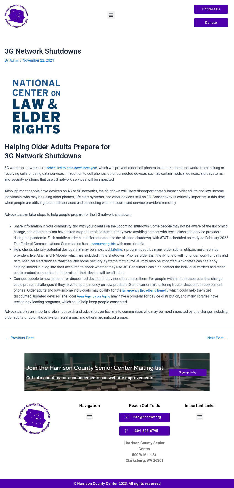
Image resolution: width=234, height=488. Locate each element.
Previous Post (20, 338)
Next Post (217, 338)
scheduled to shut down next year (73, 167)
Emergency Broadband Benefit (146, 290)
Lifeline (117, 249)
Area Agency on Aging (94, 296)
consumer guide (104, 243)
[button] (111, 15)
